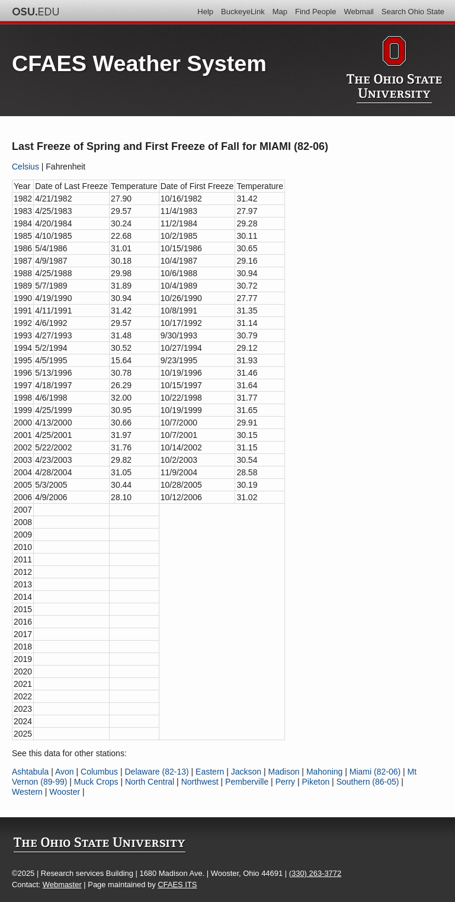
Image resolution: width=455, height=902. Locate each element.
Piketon (316, 781)
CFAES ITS (177, 884)
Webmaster (62, 884)
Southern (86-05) (368, 781)
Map (280, 11)
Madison (284, 771)
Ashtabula (30, 771)
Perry (285, 781)
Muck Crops (96, 781)
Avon (64, 771)
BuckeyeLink (243, 11)
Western (27, 792)
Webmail (358, 11)
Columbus (99, 771)
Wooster (64, 792)
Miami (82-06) (375, 771)
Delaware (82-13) (156, 771)
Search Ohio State (413, 11)
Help (205, 11)
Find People (315, 11)
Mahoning (324, 771)
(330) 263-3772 (315, 873)
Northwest (200, 781)
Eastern (210, 771)
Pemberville (246, 781)
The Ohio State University (35, 12)
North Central (149, 781)
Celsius (25, 166)
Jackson (246, 771)
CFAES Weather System (139, 63)
